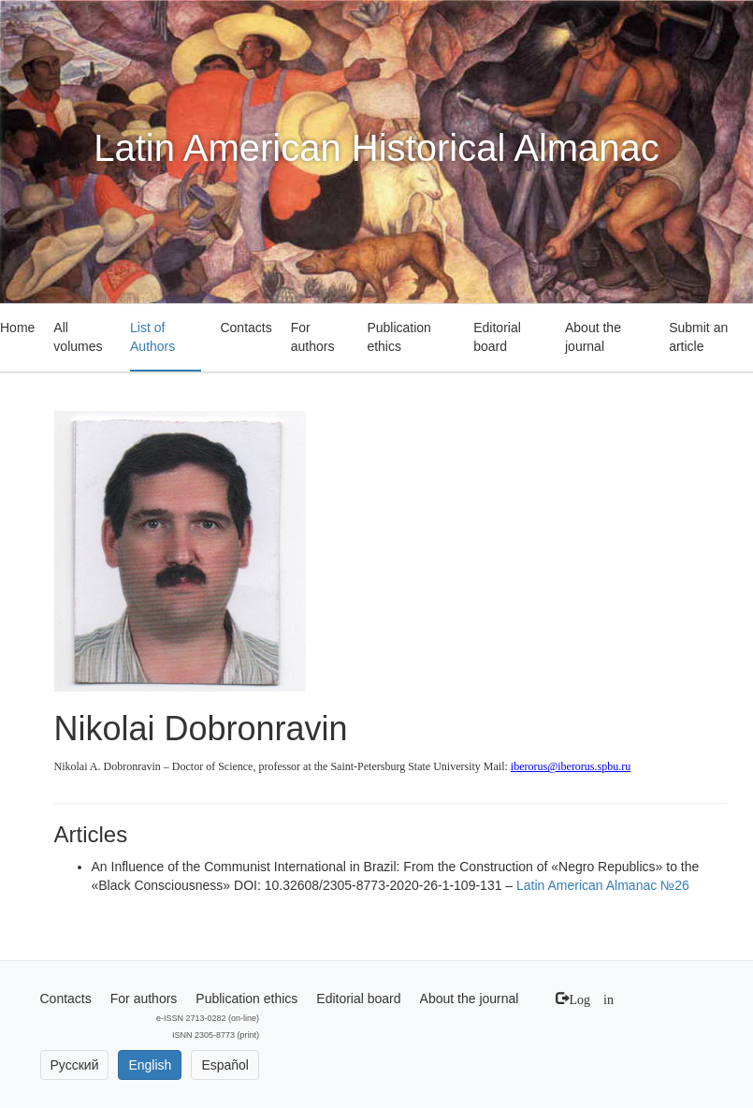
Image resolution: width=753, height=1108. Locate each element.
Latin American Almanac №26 (602, 885)
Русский (75, 1064)
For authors (313, 337)
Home (17, 327)
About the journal (593, 337)
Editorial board (497, 337)
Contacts (245, 327)
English (149, 1064)
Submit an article (698, 337)
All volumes (77, 337)
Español (225, 1064)
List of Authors (152, 337)
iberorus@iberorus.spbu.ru (570, 766)
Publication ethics (399, 337)
